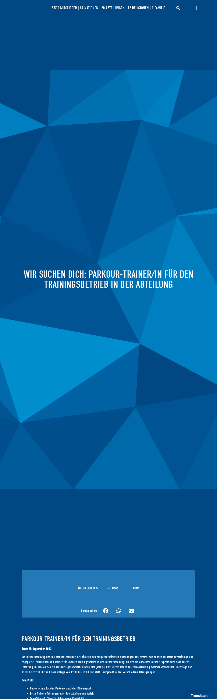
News (115, 588)
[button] (178, 8)
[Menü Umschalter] (196, 8)
